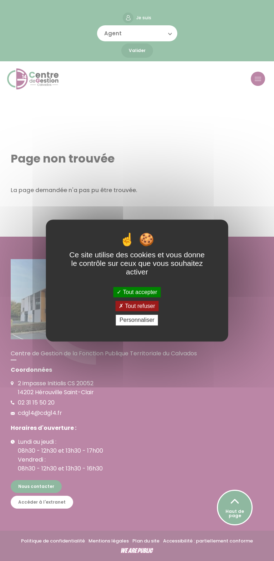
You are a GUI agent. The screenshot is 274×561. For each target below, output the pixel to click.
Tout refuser (137, 306)
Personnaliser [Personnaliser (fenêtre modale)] (137, 320)
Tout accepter (137, 292)
